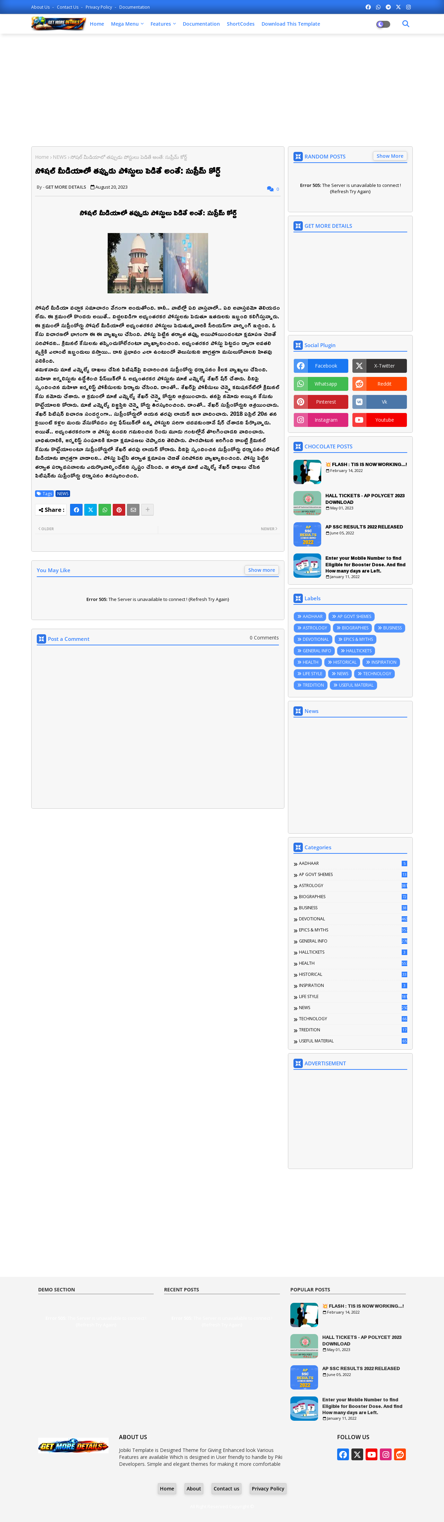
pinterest (326, 401)
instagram (326, 419)
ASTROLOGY (315, 628)
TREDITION (313, 685)
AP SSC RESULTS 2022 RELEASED (364, 527)
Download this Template (291, 23)
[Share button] (147, 510)
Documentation (134, 7)
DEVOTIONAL (316, 639)
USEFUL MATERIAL (356, 685)
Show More (390, 156)
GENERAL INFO (317, 651)
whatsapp (326, 383)
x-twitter (384, 365)
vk (384, 401)
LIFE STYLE (312, 674)
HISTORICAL (345, 662)
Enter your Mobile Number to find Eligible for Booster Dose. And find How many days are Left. (365, 564)
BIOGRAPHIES (355, 628)
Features (161, 23)
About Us (41, 7)
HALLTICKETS (359, 651)
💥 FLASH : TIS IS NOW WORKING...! (366, 464)
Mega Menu (125, 23)
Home (97, 23)
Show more (261, 570)
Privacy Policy (99, 7)
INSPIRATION (384, 662)
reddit (384, 383)
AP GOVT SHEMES (354, 616)
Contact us (68, 7)
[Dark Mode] (406, 24)
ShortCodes (241, 23)
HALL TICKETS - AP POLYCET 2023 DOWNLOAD (364, 498)
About (194, 1488)
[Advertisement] (222, 89)
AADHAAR (313, 616)
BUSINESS (392, 628)
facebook (326, 365)
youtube (384, 419)
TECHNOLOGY (377, 674)
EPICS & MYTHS (358, 639)
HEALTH (310, 662)
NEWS (60, 157)
